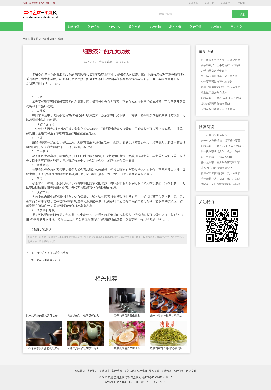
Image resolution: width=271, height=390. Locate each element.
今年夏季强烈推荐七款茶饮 (44, 348)
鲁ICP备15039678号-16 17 (157, 377)
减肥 (60, 38)
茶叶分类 (209, 3)
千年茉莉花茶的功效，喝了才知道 (220, 178)
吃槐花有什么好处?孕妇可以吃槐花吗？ (168, 348)
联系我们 (242, 3)
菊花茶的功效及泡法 (48, 260)
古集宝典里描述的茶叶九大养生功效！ (85, 348)
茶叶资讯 (193, 3)
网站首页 (44, 27)
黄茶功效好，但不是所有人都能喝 (85, 315)
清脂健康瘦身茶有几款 (127, 348)
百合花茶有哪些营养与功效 (52, 252)
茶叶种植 (155, 26)
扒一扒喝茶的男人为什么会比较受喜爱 (44, 315)
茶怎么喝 (135, 26)
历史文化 (236, 26)
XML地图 (110, 382)
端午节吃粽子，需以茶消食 (216, 157)
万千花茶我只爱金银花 (127, 315)
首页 (38, 38)
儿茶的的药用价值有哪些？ (216, 103)
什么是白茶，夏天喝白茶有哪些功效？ (223, 162)
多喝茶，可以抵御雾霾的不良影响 (220, 184)
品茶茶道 (175, 26)
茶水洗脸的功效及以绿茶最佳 (218, 109)
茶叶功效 (225, 3)
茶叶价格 (196, 26)
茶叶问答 (216, 26)
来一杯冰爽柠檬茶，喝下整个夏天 (168, 315)
